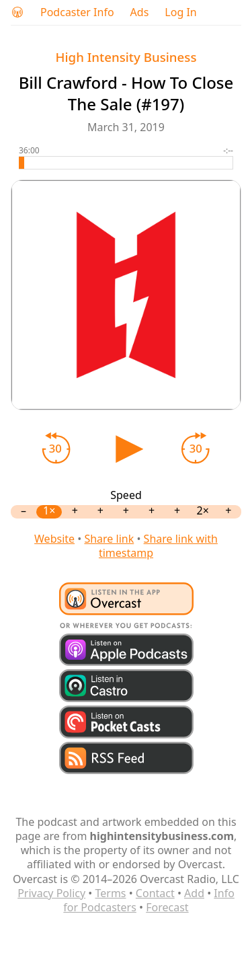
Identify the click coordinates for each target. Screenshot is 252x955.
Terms (110, 893)
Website (54, 538)
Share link (109, 538)
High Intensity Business (126, 56)
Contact (155, 893)
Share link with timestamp (158, 545)
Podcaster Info (77, 12)
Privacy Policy (51, 893)
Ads (139, 12)
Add (194, 893)
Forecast (167, 907)
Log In (180, 12)
